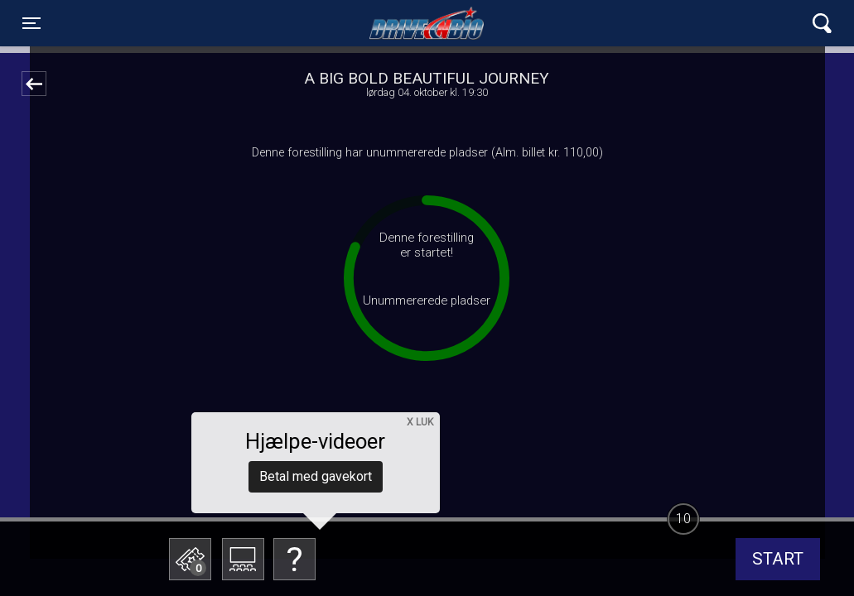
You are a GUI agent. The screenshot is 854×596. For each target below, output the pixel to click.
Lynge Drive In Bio (426, 23)
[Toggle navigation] (31, 23)
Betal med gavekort (315, 476)
